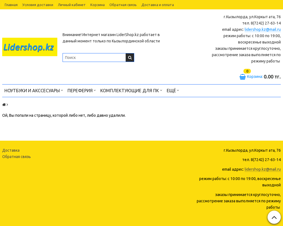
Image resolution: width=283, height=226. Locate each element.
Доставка (11, 150)
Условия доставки (37, 5)
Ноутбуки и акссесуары (33, 90)
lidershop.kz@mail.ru (263, 29)
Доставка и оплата (157, 5)
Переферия (82, 90)
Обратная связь (123, 5)
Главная (11, 5)
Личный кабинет (72, 5)
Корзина (97, 5)
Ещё (173, 90)
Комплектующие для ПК (131, 90)
